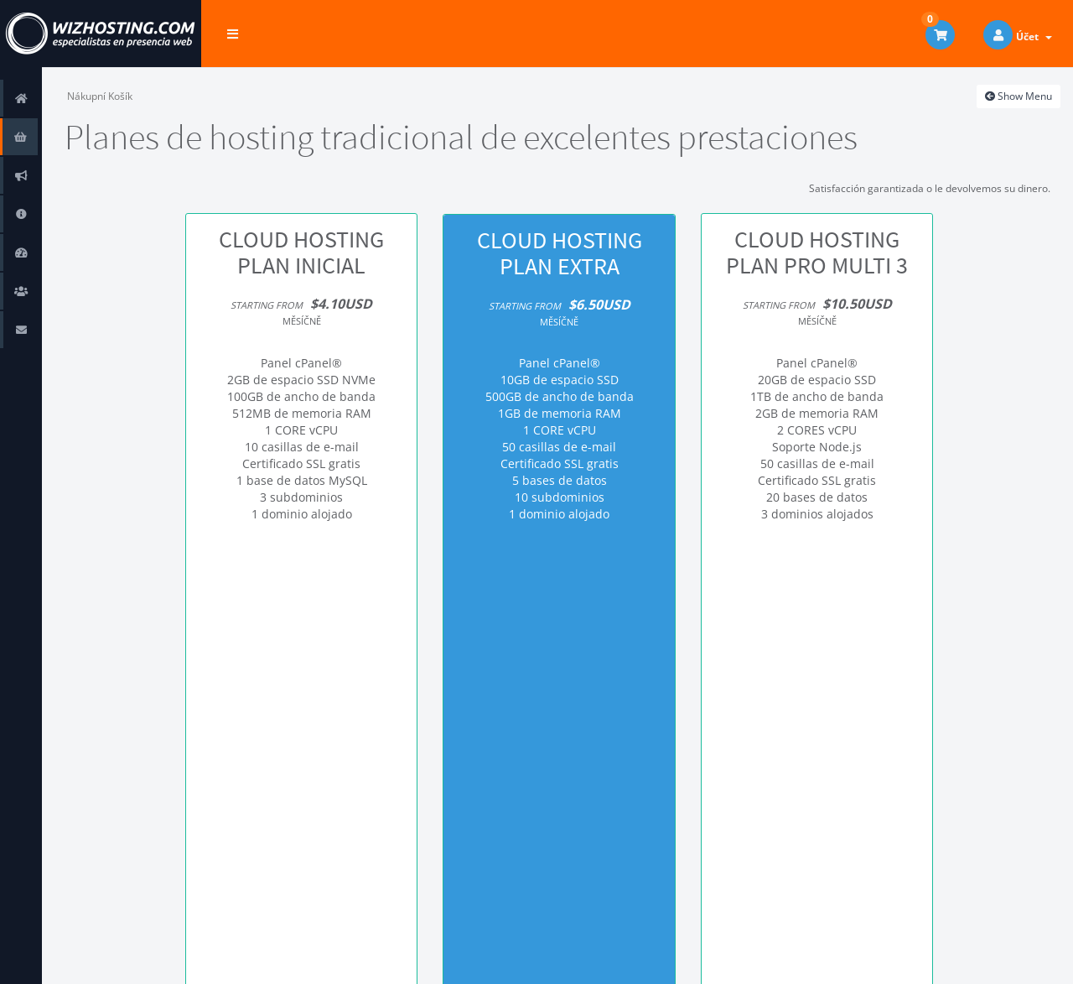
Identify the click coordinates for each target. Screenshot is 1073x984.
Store (24, 136)
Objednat (301, 588)
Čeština (957, 959)
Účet (1034, 36)
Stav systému (25, 252)
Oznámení (25, 175)
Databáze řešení (25, 213)
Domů (25, 98)
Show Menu (1018, 96)
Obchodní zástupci (25, 291)
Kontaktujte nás (25, 329)
